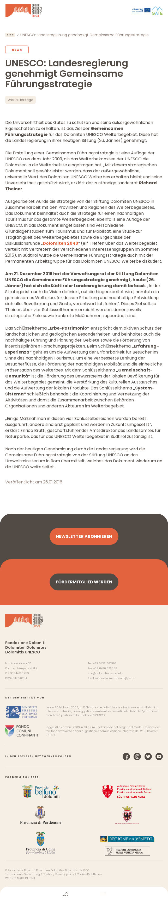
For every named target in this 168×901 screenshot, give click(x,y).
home (84, 894)
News (17, 50)
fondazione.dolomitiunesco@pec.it (111, 678)
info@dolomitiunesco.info (105, 673)
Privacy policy (64, 874)
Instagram (137, 756)
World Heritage (20, 99)
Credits (47, 874)
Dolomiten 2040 (60, 243)
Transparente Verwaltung (22, 874)
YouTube (159, 756)
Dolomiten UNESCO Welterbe (23, 10)
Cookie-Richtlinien (89, 874)
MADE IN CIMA (26, 878)
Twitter (148, 756)
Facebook (126, 756)
